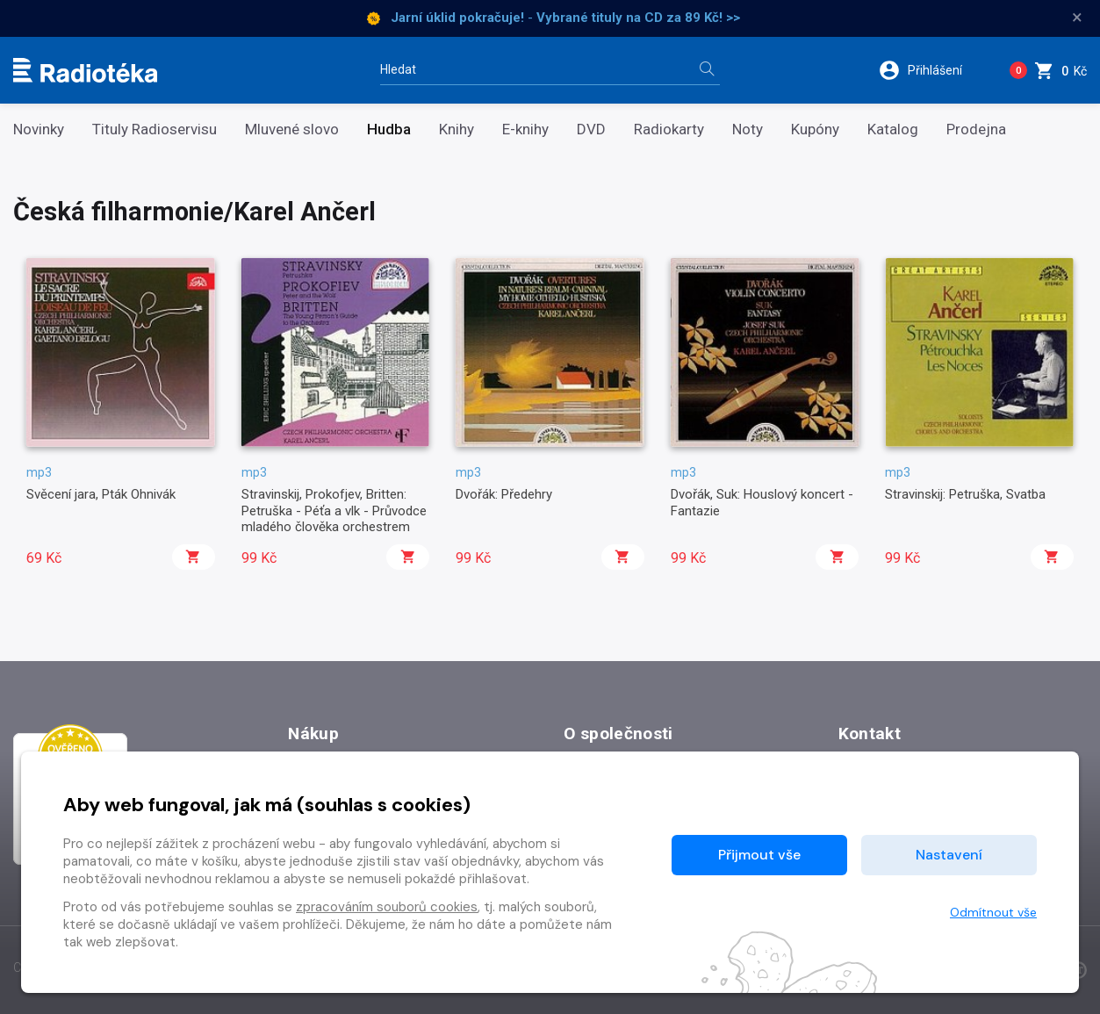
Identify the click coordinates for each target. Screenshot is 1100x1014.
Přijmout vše (759, 854)
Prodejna (976, 129)
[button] (932, 70)
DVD (591, 129)
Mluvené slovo (292, 129)
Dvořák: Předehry (504, 494)
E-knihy (525, 129)
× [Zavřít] (1077, 17)
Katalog (892, 129)
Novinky (38, 129)
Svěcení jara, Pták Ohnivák (101, 494)
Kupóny (815, 129)
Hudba (389, 129)
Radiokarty (669, 129)
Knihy (456, 129)
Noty (747, 129)
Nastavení (949, 854)
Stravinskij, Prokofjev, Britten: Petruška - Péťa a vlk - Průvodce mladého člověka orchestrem (334, 510)
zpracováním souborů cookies (387, 907)
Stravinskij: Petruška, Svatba (965, 494)
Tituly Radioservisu (154, 129)
